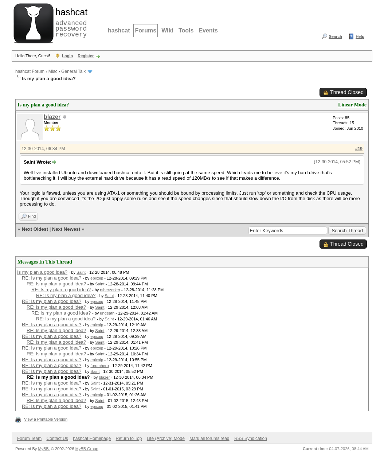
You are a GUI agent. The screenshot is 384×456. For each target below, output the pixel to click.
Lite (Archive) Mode (166, 438)
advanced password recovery (70, 22)
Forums (145, 30)
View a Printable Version (45, 419)
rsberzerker (110, 290)
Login (67, 56)
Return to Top (129, 438)
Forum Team (29, 438)
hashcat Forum (29, 71)
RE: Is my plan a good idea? (51, 278)
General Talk (73, 71)
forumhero (99, 365)
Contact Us (57, 438)
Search (335, 36)
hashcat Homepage (92, 438)
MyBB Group (86, 449)
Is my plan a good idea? (42, 272)
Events (208, 30)
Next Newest (66, 229)
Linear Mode (352, 105)
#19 (359, 148)
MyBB (43, 449)
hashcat (119, 30)
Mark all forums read (209, 438)
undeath (107, 313)
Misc (53, 71)
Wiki (167, 30)
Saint (81, 272)
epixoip (96, 278)
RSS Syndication (250, 438)
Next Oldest (35, 229)
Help (360, 36)
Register (86, 56)
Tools (186, 30)
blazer (52, 117)
